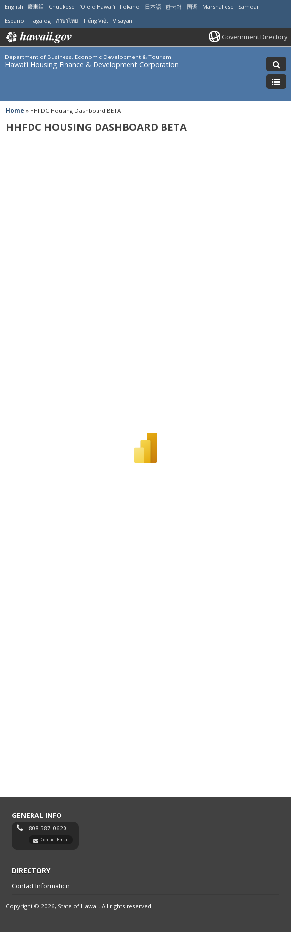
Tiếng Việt (95, 20)
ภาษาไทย (67, 20)
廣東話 (36, 6)
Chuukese (62, 6)
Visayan (122, 20)
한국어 (173, 6)
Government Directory (254, 36)
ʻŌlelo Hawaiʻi (97, 6)
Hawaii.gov (38, 37)
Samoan (249, 6)
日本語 (153, 6)
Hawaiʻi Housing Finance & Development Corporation (92, 64)
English (14, 6)
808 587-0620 (47, 828)
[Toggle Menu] (276, 81)
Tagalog (40, 20)
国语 (192, 6)
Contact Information (41, 885)
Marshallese (218, 6)
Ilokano (130, 6)
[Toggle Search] (276, 64)
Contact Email (55, 839)
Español (15, 20)
